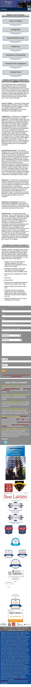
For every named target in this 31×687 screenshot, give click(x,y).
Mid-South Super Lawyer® (24, 425)
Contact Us (12, 630)
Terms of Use (20, 633)
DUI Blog (18, 630)
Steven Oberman (9, 585)
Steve (17, 422)
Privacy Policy (12, 633)
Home (5, 630)
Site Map (25, 630)
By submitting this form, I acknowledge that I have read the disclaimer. (16, 378)
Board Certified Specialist (12, 391)
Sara (23, 422)
